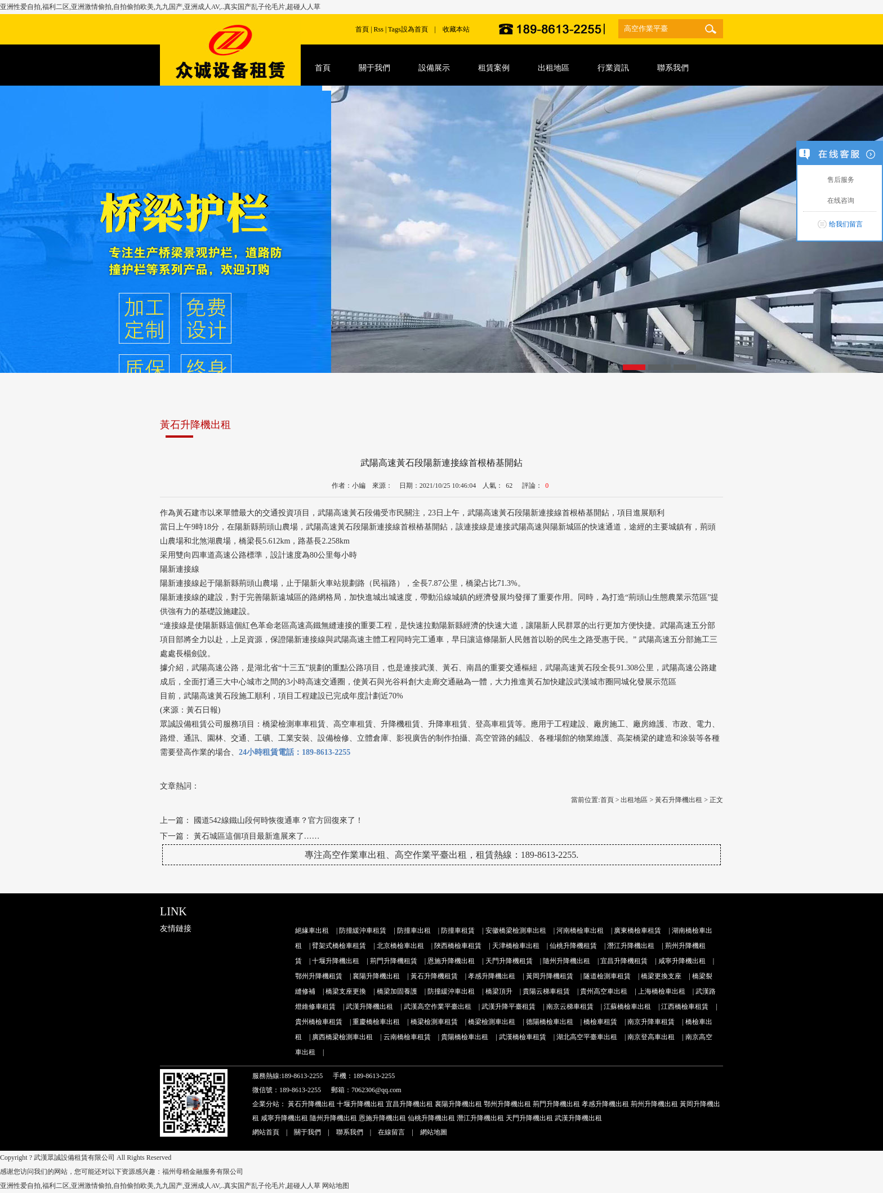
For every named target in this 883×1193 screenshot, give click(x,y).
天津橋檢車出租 (515, 946)
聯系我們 (349, 1132)
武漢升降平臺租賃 (508, 1007)
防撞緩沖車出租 (451, 991)
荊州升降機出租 (654, 1104)
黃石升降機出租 (678, 800)
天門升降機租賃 (509, 961)
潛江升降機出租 (630, 946)
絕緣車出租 (312, 930)
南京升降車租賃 (651, 1022)
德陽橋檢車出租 (549, 1022)
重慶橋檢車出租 (376, 1022)
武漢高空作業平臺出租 (437, 1007)
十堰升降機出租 (335, 961)
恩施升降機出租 (451, 961)
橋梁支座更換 (345, 991)
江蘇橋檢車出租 (627, 1007)
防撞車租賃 (458, 930)
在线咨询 (839, 200)
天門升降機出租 (529, 1118)
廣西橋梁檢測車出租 (342, 1037)
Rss (378, 29)
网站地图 (335, 1186)
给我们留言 (846, 224)
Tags (394, 29)
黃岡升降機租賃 (549, 976)
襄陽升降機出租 (376, 976)
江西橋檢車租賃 (684, 1007)
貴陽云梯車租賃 (546, 991)
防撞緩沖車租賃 (362, 930)
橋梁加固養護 (397, 991)
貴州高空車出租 (603, 991)
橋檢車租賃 (600, 1022)
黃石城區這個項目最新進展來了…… (257, 836)
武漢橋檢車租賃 (522, 1037)
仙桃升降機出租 (431, 1118)
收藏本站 (456, 29)
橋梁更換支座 (661, 976)
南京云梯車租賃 (570, 1007)
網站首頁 (265, 1132)
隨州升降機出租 (566, 961)
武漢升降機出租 (369, 1007)
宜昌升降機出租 (409, 1104)
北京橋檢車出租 (400, 946)
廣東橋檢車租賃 (637, 930)
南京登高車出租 (651, 1037)
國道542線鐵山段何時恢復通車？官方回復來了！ (278, 820)
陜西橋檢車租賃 (457, 946)
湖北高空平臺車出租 (586, 1037)
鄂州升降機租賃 (318, 976)
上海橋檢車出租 (661, 991)
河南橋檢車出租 (580, 930)
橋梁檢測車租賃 (434, 1022)
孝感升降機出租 (491, 976)
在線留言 (391, 1132)
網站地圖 (433, 1132)
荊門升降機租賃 (393, 961)
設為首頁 (414, 29)
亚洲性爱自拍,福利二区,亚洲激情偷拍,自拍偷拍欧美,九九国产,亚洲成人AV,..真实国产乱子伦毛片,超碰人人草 (160, 7)
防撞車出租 (414, 930)
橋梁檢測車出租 (491, 1022)
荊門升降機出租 (556, 1104)
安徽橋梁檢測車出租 (515, 930)
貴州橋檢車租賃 (318, 1022)
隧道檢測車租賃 (607, 976)
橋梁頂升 (498, 991)
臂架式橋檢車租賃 (339, 946)
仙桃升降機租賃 (573, 946)
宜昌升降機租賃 (624, 961)
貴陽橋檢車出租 (464, 1037)
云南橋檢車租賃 (407, 1037)
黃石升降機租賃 (434, 976)
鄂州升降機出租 (507, 1104)
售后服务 (839, 180)
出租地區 (634, 800)
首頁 (362, 29)
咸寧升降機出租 (682, 961)
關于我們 (307, 1132)
